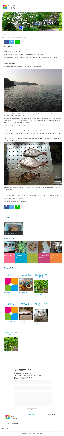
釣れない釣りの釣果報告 (28, 49)
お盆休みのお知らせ (8, 292)
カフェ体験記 (26, 275)
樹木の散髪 (6, 211)
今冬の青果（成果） (38, 294)
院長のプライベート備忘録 (21, 254)
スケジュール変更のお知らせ (10, 321)
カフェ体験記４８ (23, 292)
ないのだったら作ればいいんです (56, 211)
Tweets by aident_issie (32, 414)
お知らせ (11, 275)
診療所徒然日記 (46, 254)
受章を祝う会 (22, 321)
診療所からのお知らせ (11, 254)
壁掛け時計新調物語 (32, 255)
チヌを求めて (37, 323)
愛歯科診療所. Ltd (30, 433)
